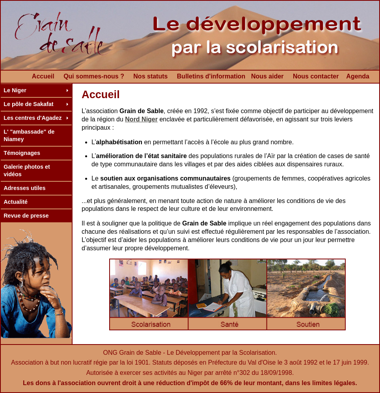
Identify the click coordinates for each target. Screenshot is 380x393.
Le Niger (15, 90)
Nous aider (267, 76)
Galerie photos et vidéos (27, 170)
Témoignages (22, 153)
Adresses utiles (24, 188)
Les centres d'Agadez (32, 118)
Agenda (357, 76)
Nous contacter (316, 76)
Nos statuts (150, 76)
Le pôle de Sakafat (28, 104)
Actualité (16, 202)
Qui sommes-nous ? (93, 76)
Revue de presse (26, 215)
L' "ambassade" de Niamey (29, 135)
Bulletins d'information (211, 76)
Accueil (43, 76)
